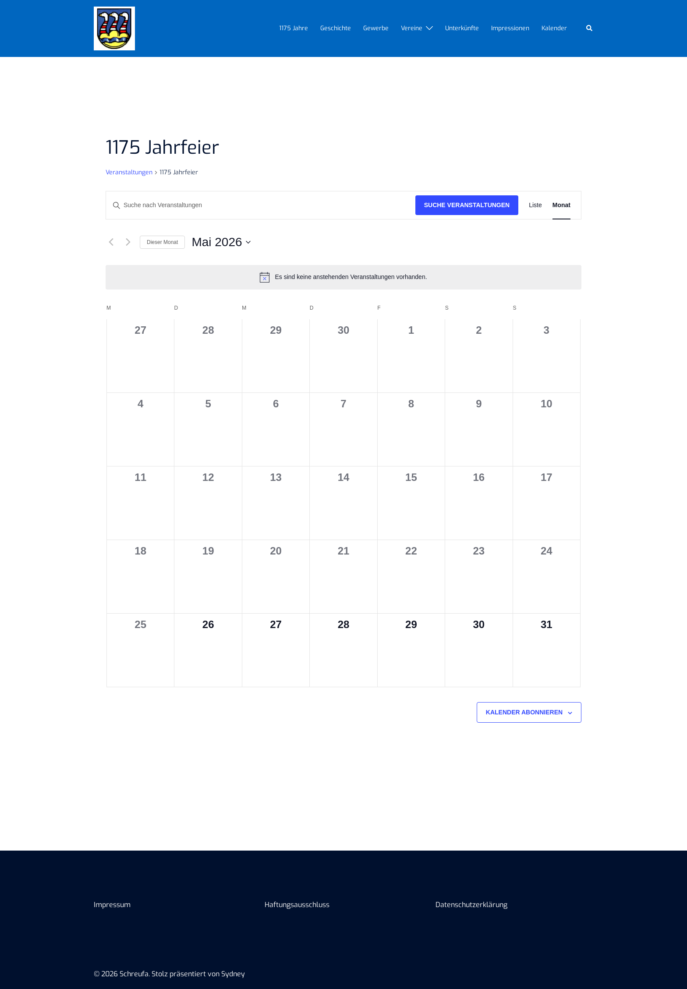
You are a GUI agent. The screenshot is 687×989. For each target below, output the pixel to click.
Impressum (112, 904)
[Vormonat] (111, 242)
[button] (589, 28)
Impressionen (510, 28)
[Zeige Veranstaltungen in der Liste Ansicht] (535, 205)
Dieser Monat (162, 242)
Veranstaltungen (129, 172)
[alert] (343, 277)
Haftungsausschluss (297, 904)
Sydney (233, 973)
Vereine (411, 28)
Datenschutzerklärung (471, 904)
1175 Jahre (293, 28)
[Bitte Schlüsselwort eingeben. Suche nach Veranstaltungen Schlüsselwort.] (260, 205)
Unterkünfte (462, 28)
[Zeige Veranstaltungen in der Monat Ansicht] (561, 205)
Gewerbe (376, 28)
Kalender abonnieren (524, 712)
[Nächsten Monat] (128, 242)
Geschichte (335, 28)
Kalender (554, 28)
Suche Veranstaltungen (467, 204)
